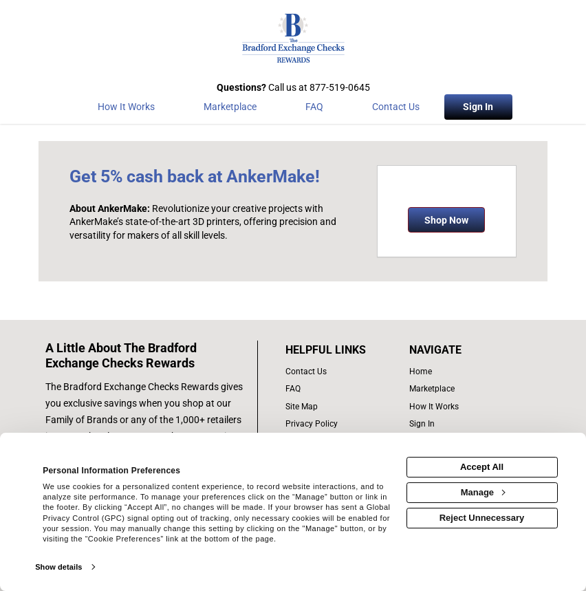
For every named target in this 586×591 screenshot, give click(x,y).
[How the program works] (126, 109)
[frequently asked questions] (340, 389)
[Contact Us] (396, 109)
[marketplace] (230, 109)
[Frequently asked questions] (314, 109)
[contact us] (340, 371)
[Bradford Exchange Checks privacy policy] (340, 424)
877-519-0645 (340, 87)
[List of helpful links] (340, 350)
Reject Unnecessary (482, 518)
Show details (58, 567)
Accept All (481, 467)
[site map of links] (340, 407)
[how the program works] (457, 407)
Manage (483, 492)
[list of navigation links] (457, 371)
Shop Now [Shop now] (446, 220)
